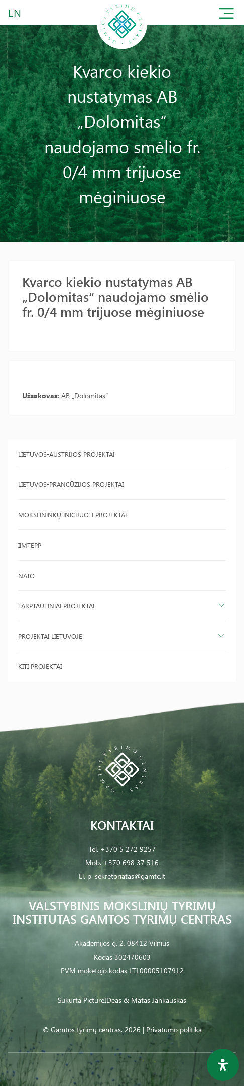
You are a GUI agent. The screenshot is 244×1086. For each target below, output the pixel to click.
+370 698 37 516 (131, 862)
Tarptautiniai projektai (56, 605)
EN (15, 12)
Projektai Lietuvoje (50, 636)
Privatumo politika (174, 1029)
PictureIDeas (102, 1000)
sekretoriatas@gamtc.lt (130, 876)
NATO (26, 575)
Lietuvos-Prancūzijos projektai (71, 484)
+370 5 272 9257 (128, 849)
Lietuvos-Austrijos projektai (66, 454)
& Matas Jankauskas (155, 1000)
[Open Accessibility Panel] (223, 1065)
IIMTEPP (29, 544)
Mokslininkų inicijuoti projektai (72, 514)
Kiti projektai (40, 666)
